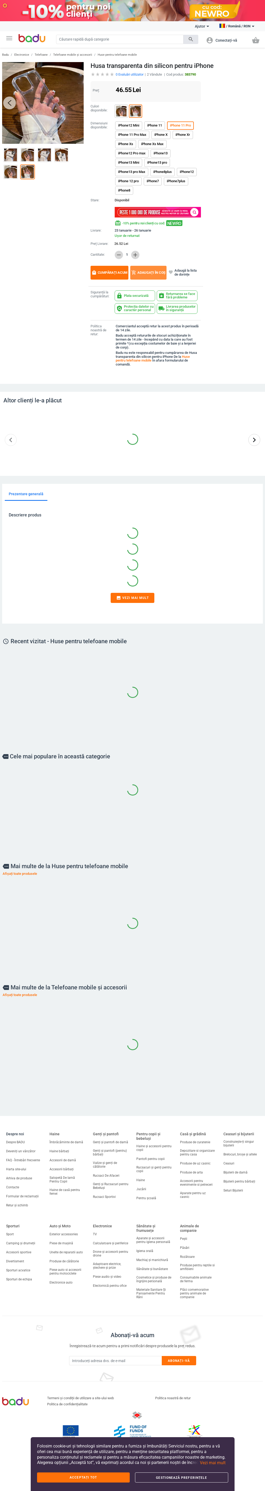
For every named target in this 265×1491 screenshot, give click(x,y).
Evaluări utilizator (129, 74)
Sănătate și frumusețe (145, 1228)
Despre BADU (15, 1142)
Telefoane (41, 54)
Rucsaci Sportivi (104, 1197)
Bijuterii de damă (235, 1172)
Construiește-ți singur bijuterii (238, 1143)
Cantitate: (98, 255)
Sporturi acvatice (18, 1270)
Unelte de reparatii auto (66, 1252)
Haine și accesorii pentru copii (154, 1148)
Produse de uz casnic (195, 1163)
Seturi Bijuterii (233, 1190)
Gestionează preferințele (181, 1478)
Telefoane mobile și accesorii (72, 54)
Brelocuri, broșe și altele (240, 1154)
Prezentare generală (26, 494)
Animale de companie (189, 1228)
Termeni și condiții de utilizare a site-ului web (80, 1398)
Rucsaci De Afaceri (106, 1175)
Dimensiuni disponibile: (99, 125)
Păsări (184, 1248)
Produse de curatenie (195, 1142)
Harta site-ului (16, 1169)
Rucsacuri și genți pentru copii (154, 1169)
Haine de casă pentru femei (65, 1192)
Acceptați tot (83, 1477)
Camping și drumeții (20, 1243)
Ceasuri (228, 1163)
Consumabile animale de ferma (196, 1279)
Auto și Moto (60, 1226)
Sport (10, 1234)
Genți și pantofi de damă (110, 1142)
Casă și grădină (193, 1134)
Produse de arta (191, 1172)
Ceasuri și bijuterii (238, 1134)
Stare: (95, 200)
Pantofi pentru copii (150, 1159)
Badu (5, 54)
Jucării (141, 1189)
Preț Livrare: (99, 244)
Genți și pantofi (106, 1134)
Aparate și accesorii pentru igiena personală (153, 1240)
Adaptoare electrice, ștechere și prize (107, 1266)
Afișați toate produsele (20, 874)
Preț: (96, 90)
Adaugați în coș (148, 272)
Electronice (21, 54)
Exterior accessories (64, 1234)
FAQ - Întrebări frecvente (23, 1160)
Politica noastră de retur (173, 1398)
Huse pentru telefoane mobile (117, 54)
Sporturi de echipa (19, 1279)
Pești (183, 1239)
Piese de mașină (61, 1243)
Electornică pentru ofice (110, 1286)
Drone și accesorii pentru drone (110, 1253)
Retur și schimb (17, 1205)
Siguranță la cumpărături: (100, 294)
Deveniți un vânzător (20, 1151)
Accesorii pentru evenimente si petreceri (196, 1182)
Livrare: (96, 230)
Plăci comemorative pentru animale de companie (194, 1293)
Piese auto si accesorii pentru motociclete (65, 1271)
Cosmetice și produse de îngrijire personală (153, 1279)
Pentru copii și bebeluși (148, 1136)
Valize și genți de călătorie (105, 1164)
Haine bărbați (59, 1151)
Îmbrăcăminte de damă (66, 1142)
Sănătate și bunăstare (152, 1269)
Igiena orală (144, 1251)
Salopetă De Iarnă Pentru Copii (62, 1179)
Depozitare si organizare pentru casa (197, 1152)
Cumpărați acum (109, 272)
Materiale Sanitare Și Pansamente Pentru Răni (151, 1293)
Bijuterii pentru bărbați (239, 1181)
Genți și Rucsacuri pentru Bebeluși (110, 1186)
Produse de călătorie (64, 1261)
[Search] (119, 39)
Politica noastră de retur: (98, 330)
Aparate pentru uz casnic (193, 1195)
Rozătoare (187, 1257)
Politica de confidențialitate (67, 1404)
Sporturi (13, 1226)
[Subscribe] (115, 1360)
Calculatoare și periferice (110, 1243)
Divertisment (15, 1261)
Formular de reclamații (22, 1196)
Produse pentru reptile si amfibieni (197, 1267)
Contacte (12, 1187)
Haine (55, 1134)
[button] (9, 38)
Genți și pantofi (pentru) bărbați (110, 1152)
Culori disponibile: (99, 108)
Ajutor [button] (202, 26)
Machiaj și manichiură (152, 1260)
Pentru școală (146, 1198)
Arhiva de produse (19, 1178)
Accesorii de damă (63, 1160)
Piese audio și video (107, 1277)
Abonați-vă (179, 1361)
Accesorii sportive (18, 1252)
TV (95, 1234)
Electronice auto (61, 1282)
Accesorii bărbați (62, 1169)
